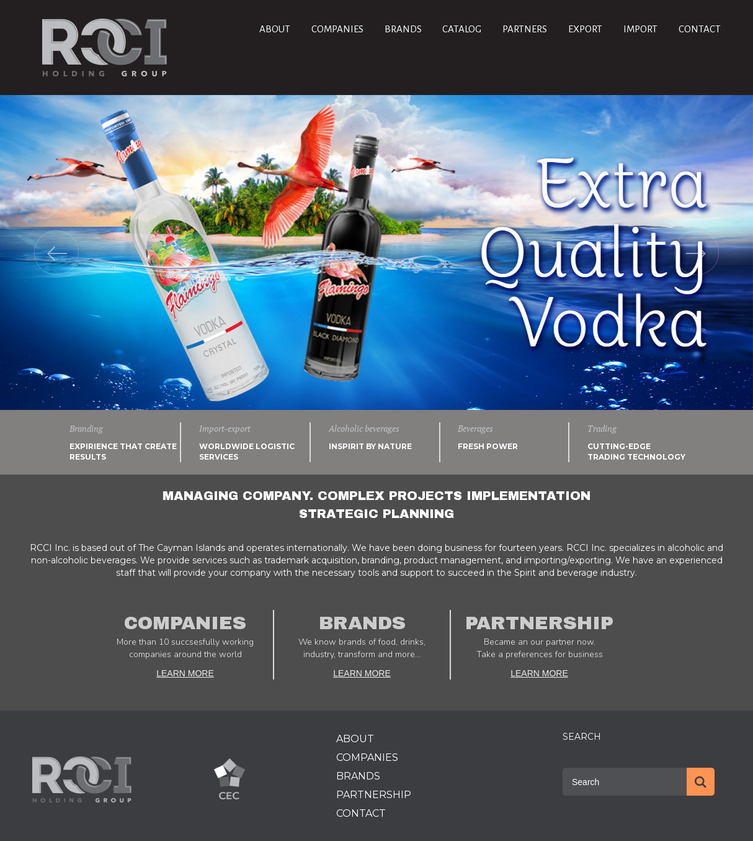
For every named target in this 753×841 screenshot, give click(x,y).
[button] (56, 252)
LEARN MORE (185, 673)
